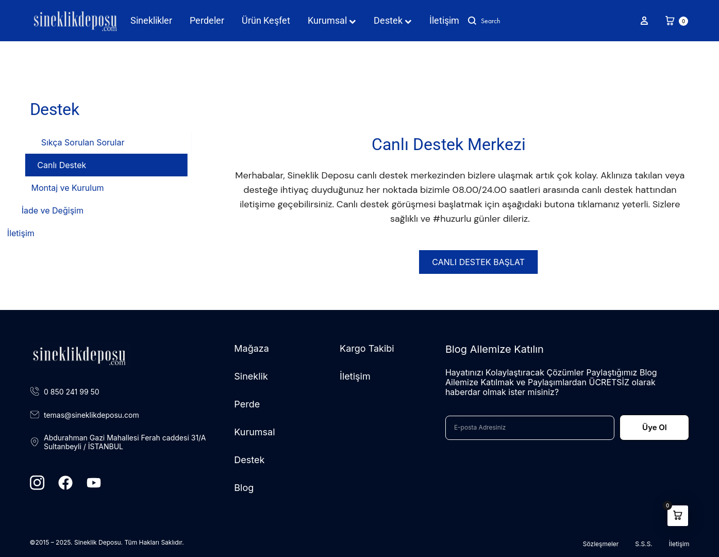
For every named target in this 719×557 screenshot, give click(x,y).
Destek (393, 20)
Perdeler (207, 20)
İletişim (444, 20)
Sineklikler (151, 20)
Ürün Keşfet (266, 20)
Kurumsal (332, 20)
